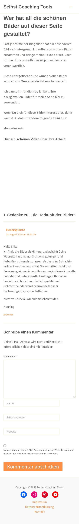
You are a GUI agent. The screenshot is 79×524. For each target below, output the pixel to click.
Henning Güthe (15, 230)
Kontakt (39, 512)
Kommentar (10, 356)
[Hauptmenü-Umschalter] (72, 7)
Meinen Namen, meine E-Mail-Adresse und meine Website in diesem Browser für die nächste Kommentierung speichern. (39, 451)
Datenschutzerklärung (39, 507)
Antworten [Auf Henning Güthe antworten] (8, 314)
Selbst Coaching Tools (28, 7)
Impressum (39, 502)
